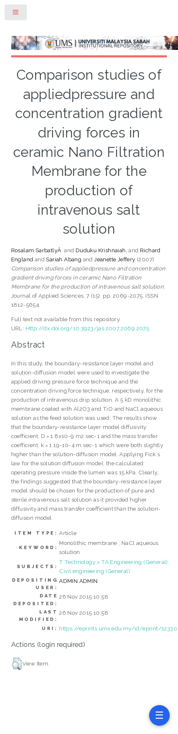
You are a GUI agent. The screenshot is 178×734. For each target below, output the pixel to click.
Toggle (16, 14)
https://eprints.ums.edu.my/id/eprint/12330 (118, 628)
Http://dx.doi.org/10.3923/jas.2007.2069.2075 (88, 328)
